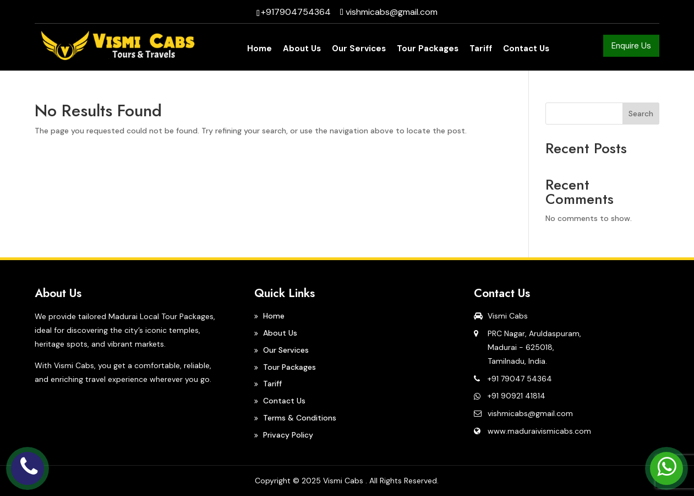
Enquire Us (631, 45)
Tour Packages (427, 49)
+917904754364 (296, 12)
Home (259, 49)
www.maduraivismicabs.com (539, 431)
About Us (302, 49)
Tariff (480, 49)
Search (641, 113)
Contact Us (526, 49)
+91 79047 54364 (520, 379)
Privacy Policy (288, 435)
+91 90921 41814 (516, 396)
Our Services (359, 49)
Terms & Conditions (299, 418)
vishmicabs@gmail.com (530, 413)
